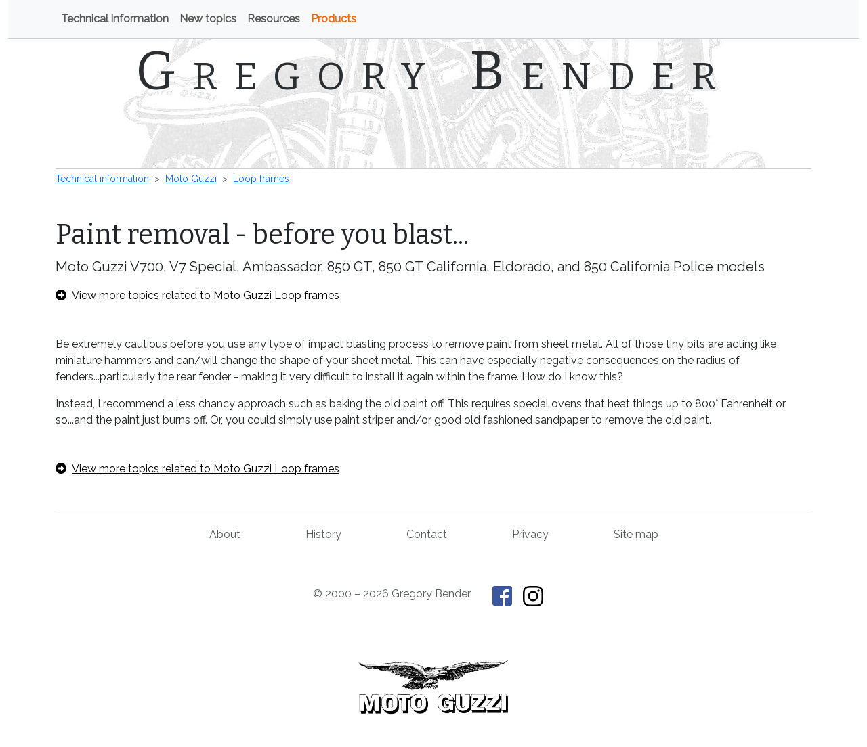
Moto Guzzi (191, 178)
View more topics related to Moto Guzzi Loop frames (197, 295)
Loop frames (261, 178)
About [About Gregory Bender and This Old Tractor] (224, 534)
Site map (636, 534)
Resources (273, 18)
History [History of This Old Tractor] (323, 534)
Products (333, 18)
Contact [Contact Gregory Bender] (426, 534)
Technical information (115, 18)
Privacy (530, 534)
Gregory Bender (433, 71)
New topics (207, 18)
